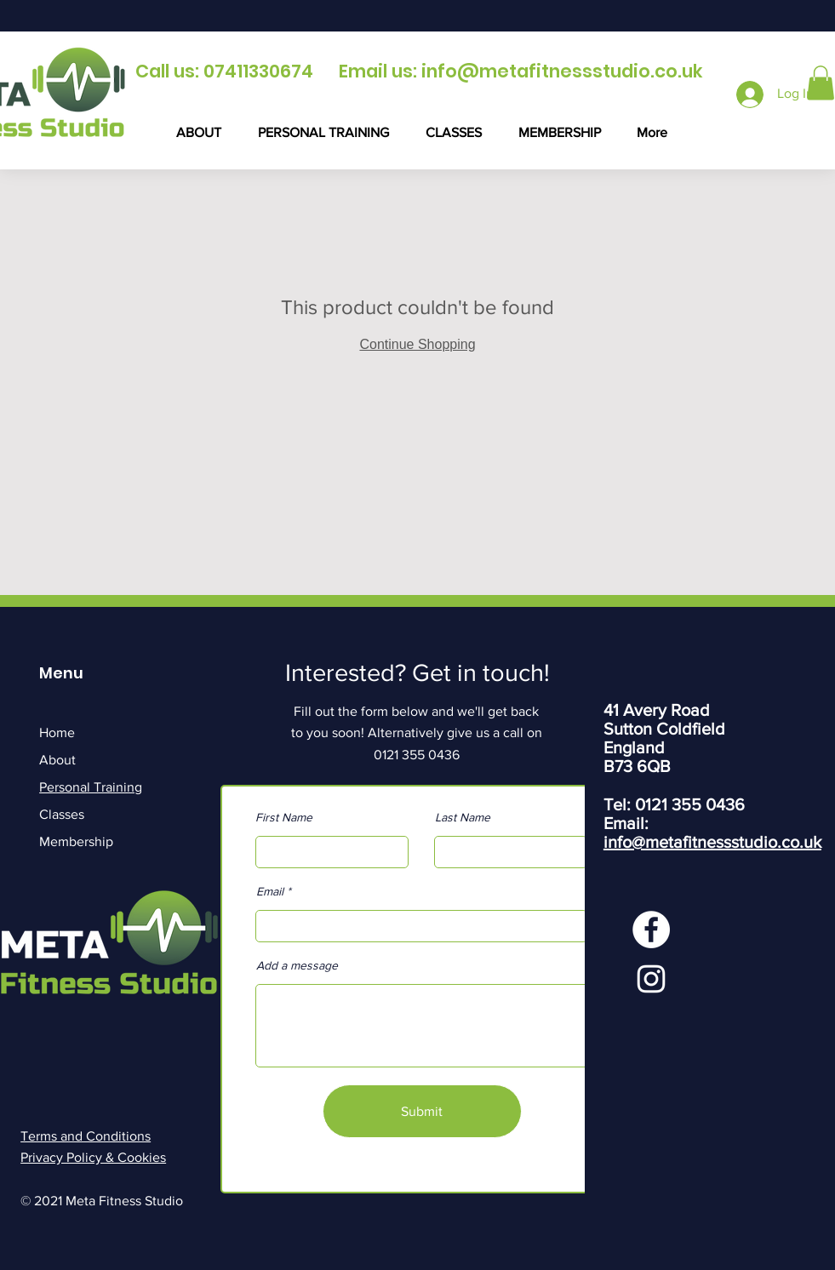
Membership (76, 841)
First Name (283, 817)
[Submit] (422, 1111)
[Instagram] (651, 979)
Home (57, 732)
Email (269, 891)
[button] (820, 83)
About (57, 759)
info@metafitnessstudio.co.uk (562, 71)
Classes (61, 814)
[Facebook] (651, 929)
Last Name (462, 817)
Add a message (297, 965)
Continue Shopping (417, 344)
